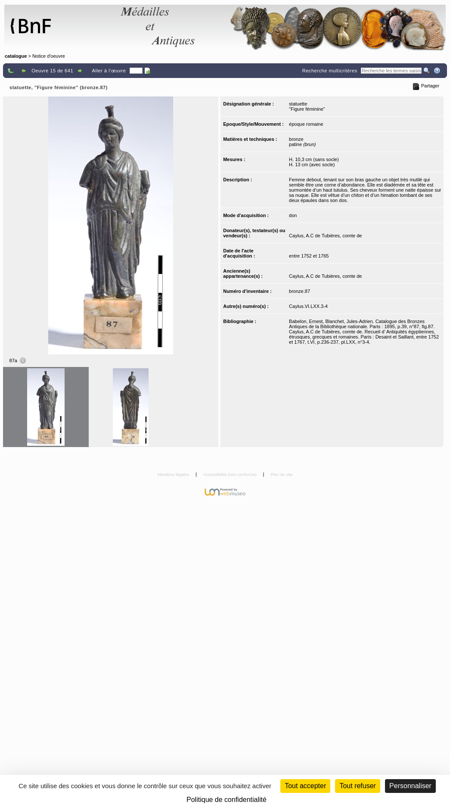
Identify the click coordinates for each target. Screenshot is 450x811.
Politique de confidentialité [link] (226, 799)
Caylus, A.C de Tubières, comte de (325, 235)
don (293, 215)
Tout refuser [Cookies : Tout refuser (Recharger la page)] (357, 785)
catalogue (16, 56)
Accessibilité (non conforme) (230, 474)
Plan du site (281, 474)
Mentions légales (173, 474)
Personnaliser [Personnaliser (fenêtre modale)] (410, 785)
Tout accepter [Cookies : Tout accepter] (305, 785)
